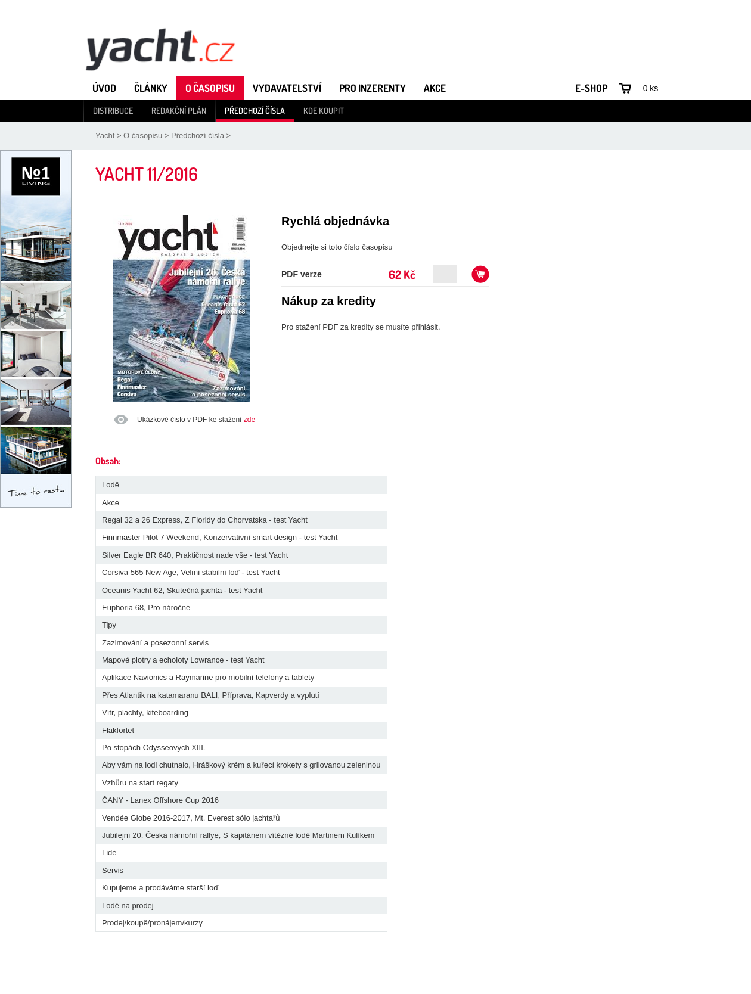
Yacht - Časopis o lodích (159, 48)
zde (249, 419)
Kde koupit (323, 110)
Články (150, 88)
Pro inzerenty (372, 88)
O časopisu (210, 88)
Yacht (104, 135)
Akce (435, 88)
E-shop (591, 88)
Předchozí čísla (255, 110)
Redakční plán (178, 110)
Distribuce (113, 110)
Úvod (104, 88)
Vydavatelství (287, 88)
